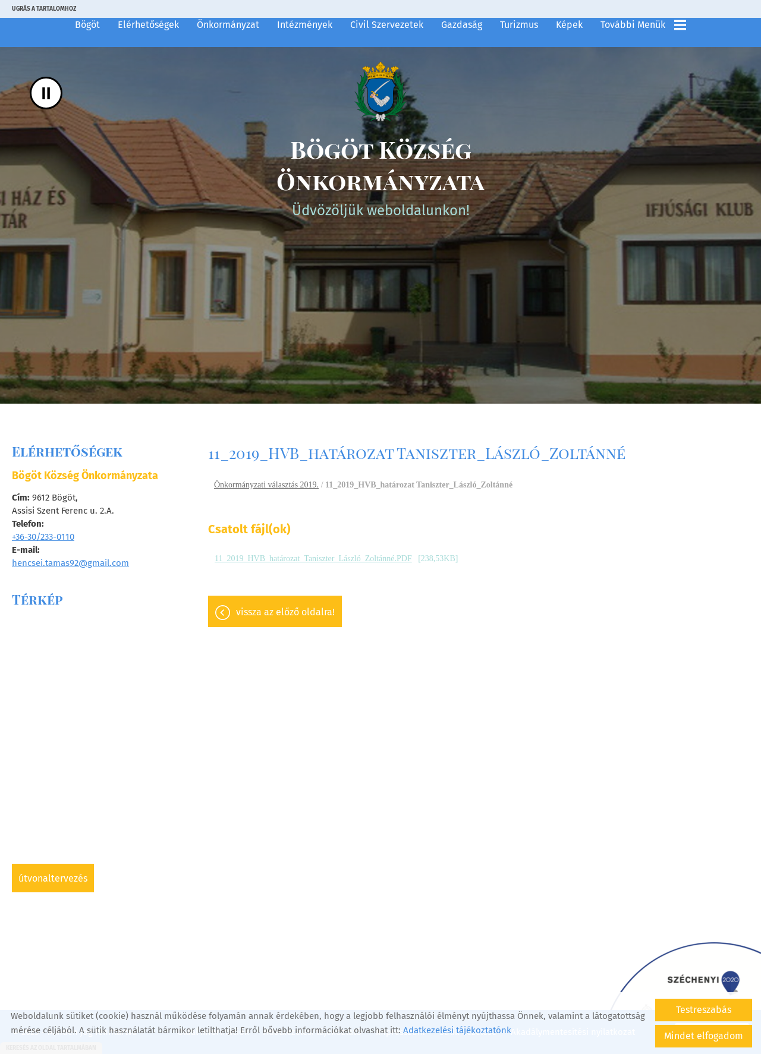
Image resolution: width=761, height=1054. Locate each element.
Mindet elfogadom (703, 1036)
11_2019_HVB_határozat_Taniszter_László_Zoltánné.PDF (313, 558)
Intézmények (304, 24)
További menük (643, 25)
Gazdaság (461, 24)
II (46, 93)
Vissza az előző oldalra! (285, 612)
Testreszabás (703, 1009)
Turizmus (519, 24)
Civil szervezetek (386, 24)
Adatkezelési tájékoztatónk (457, 1030)
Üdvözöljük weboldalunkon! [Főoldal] (380, 176)
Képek (569, 24)
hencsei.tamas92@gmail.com (70, 563)
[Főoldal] (380, 91)
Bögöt (87, 24)
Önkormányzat (228, 24)
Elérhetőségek (148, 24)
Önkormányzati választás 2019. (266, 484)
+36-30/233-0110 (43, 536)
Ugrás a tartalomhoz (44, 8)
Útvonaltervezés (52, 878)
